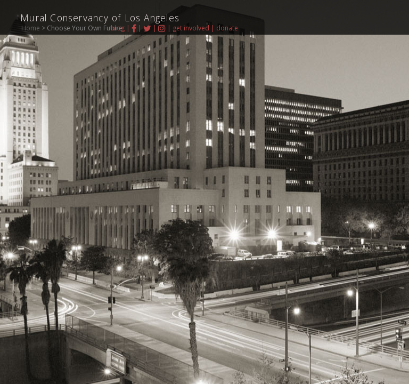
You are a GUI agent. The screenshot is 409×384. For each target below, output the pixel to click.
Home (30, 28)
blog (118, 28)
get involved (191, 28)
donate (227, 28)
